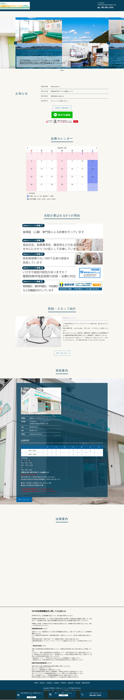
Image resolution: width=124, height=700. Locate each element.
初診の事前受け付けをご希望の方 (31, 694)
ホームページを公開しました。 (60, 101)
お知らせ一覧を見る (62, 108)
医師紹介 (42, 4)
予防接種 (90, 4)
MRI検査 (71, 4)
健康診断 (80, 4)
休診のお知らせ (55, 86)
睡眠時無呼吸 (36, 7)
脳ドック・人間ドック (63, 693)
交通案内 (61, 4)
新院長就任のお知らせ (57, 96)
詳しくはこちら (62, 353)
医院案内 (52, 4)
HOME (34, 4)
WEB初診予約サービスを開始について (62, 91)
